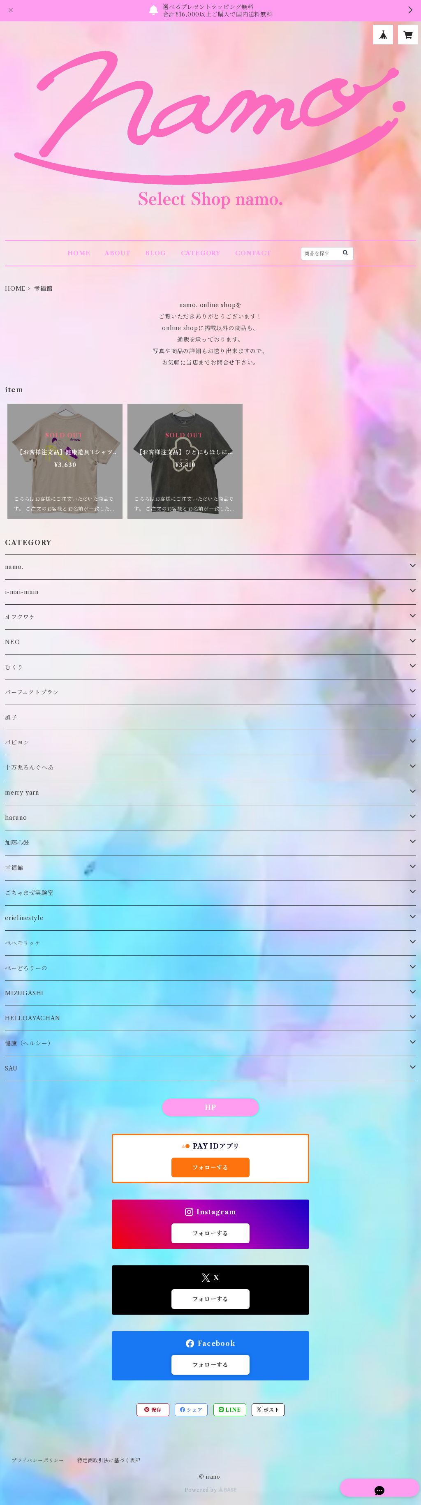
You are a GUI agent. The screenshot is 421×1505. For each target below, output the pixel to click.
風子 (11, 717)
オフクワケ (20, 617)
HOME (78, 253)
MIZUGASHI (24, 993)
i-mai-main (22, 592)
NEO (12, 642)
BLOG (155, 253)
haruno (16, 817)
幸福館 (14, 868)
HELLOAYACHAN (32, 1018)
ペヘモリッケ (23, 943)
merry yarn (22, 792)
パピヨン (17, 742)
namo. (14, 567)
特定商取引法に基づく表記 (109, 1460)
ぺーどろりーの (26, 968)
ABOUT (117, 253)
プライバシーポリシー (38, 1460)
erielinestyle (24, 918)
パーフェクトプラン (32, 692)
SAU (11, 1068)
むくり (14, 667)
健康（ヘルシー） (29, 1043)
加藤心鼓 (17, 842)
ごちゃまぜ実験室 (29, 893)
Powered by (211, 1490)
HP (210, 1107)
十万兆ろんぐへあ (29, 767)
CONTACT (253, 253)
